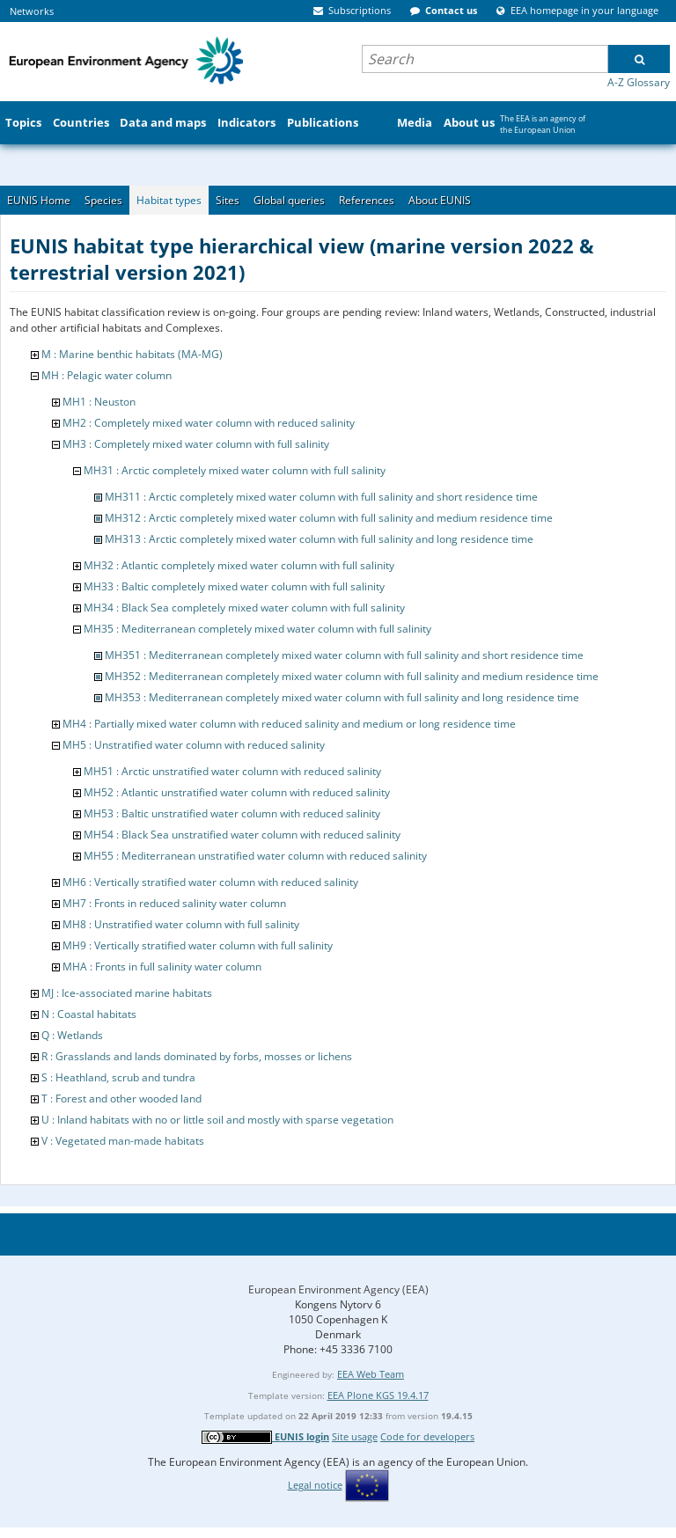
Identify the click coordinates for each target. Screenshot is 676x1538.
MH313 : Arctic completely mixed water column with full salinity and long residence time (319, 538)
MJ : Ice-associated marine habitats (126, 992)
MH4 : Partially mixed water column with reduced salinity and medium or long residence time (289, 723)
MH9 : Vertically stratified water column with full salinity (197, 945)
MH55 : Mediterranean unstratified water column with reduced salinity (255, 855)
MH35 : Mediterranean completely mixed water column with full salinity (257, 628)
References (366, 200)
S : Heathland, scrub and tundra (118, 1077)
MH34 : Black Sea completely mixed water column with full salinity (244, 607)
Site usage (355, 1436)
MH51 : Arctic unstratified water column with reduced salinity (232, 771)
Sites (227, 200)
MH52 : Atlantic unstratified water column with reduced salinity (237, 792)
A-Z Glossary (638, 82)
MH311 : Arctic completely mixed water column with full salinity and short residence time (321, 496)
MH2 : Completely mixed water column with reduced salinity (208, 422)
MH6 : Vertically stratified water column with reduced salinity (210, 882)
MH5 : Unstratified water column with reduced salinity (193, 744)
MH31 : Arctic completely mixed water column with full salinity (235, 470)
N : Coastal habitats (88, 1014)
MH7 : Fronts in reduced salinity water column (174, 903)
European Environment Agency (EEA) (338, 1289)
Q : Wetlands (72, 1035)
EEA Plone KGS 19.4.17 (378, 1395)
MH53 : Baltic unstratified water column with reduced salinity (232, 813)
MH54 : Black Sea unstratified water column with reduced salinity (242, 834)
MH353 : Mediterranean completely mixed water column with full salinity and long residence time (342, 697)
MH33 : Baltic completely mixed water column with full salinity (234, 586)
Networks (32, 11)
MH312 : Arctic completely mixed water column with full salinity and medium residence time (329, 517)
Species (103, 200)
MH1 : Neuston (99, 401)
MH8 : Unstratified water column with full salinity (180, 924)
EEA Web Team (370, 1374)
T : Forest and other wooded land (121, 1098)
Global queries (289, 200)
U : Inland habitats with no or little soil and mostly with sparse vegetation (217, 1119)
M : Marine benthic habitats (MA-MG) (132, 354)
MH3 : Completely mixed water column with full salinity (195, 443)
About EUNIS (439, 200)
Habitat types (169, 200)
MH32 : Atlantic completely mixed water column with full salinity (239, 565)
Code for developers (427, 1436)
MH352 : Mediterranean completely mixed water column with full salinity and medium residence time (352, 676)
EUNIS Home (38, 200)
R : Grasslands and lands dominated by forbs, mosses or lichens (196, 1056)
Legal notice (315, 1484)
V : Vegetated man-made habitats (122, 1140)
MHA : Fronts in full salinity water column (161, 966)
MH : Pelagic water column (106, 375)
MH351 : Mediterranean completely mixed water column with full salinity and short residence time (344, 655)
